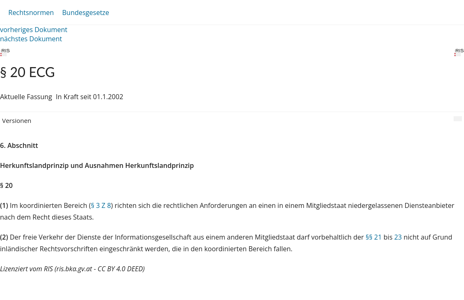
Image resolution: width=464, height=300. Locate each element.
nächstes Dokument (31, 38)
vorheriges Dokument (33, 29)
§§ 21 (374, 237)
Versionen (16, 120)
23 (398, 237)
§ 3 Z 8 (101, 205)
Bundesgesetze (85, 12)
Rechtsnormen (31, 12)
